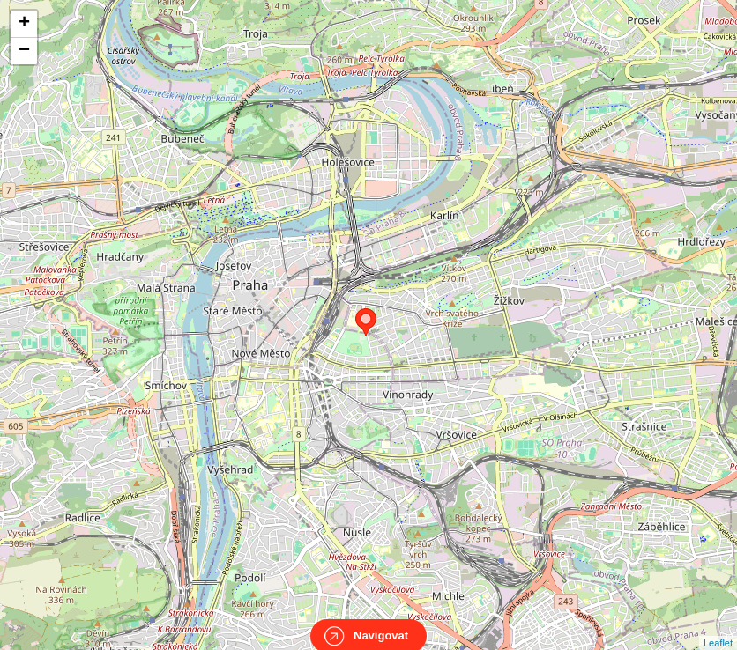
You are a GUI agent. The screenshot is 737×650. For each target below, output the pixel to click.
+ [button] (24, 24)
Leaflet (718, 627)
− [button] (24, 51)
